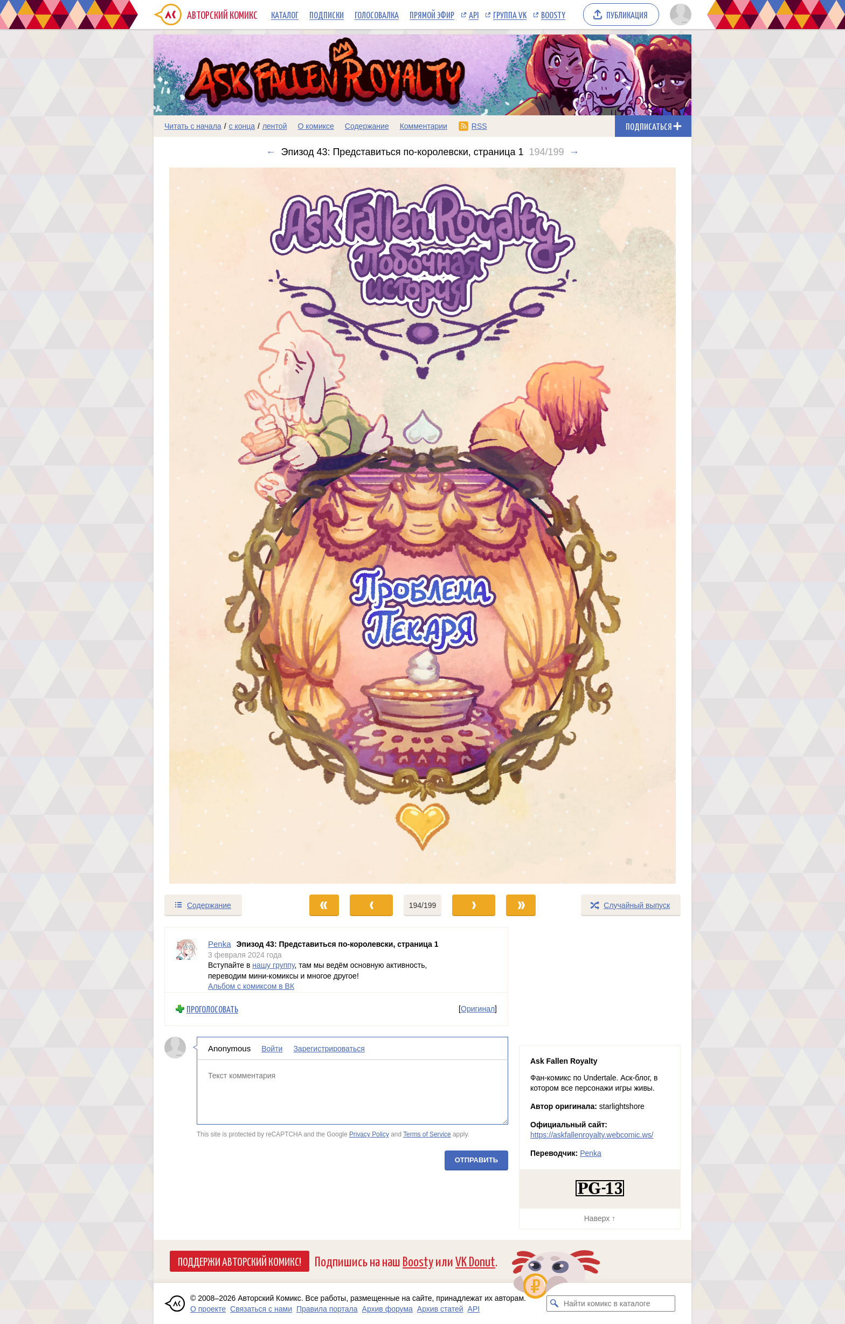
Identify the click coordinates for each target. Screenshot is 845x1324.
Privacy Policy (369, 1134)
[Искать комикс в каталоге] (554, 1303)
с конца (242, 126)
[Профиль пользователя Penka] (186, 959)
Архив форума (387, 1309)
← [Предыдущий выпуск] (271, 152)
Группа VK (510, 14)
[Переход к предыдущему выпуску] (221, 526)
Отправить (476, 1159)
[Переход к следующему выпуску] (422, 526)
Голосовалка (377, 14)
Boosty (553, 14)
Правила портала (327, 1309)
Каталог (285, 14)
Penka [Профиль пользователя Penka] (219, 943)
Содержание (367, 126)
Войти (271, 1048)
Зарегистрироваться (328, 1048)
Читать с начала (192, 126)
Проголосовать (212, 1009)
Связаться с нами (261, 1309)
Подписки (326, 14)
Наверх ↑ (599, 1218)
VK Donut (475, 1260)
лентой (274, 126)
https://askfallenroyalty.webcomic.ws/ (592, 1135)
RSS (479, 126)
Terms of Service (427, 1134)
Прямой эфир (432, 14)
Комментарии (423, 126)
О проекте (208, 1309)
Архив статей (440, 1309)
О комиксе (315, 126)
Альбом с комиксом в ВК (251, 986)
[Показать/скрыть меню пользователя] (678, 14)
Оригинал (478, 1008)
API (474, 14)
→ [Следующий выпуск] (574, 152)
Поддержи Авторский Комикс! (239, 1261)
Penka (590, 1153)
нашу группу (273, 965)
